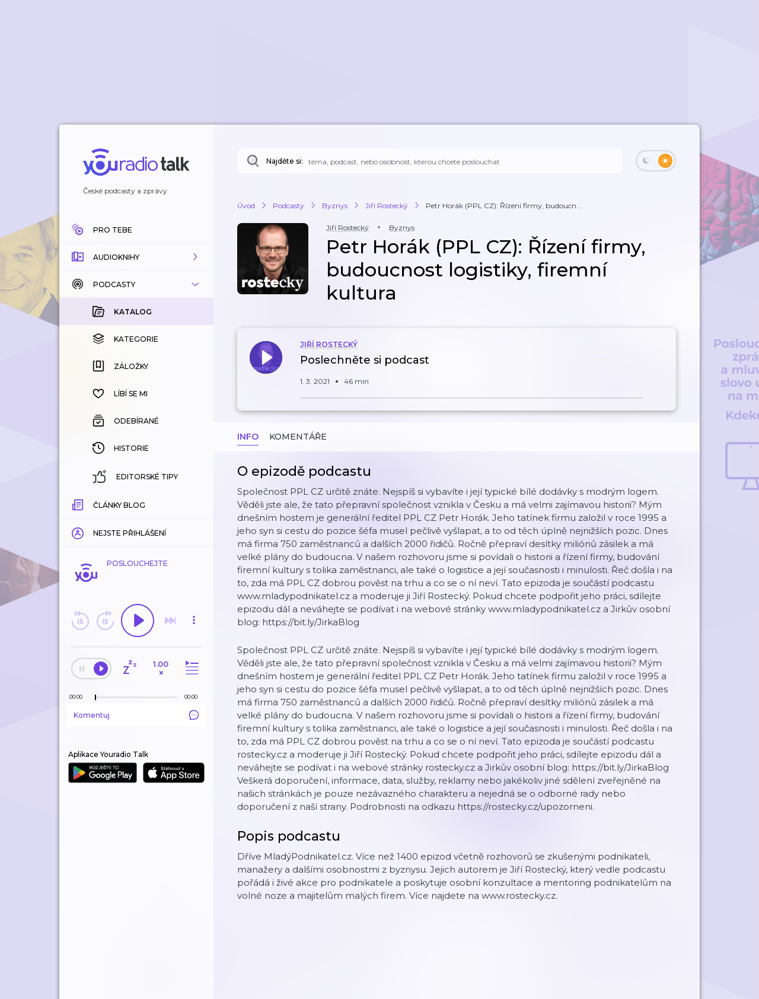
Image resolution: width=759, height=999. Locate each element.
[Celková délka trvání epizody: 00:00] (193, 696)
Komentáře (298, 436)
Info (248, 436)
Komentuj (136, 715)
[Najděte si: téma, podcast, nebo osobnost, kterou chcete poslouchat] (430, 160)
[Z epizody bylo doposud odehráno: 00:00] (78, 696)
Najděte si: (284, 161)
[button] (136, 257)
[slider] (95, 698)
